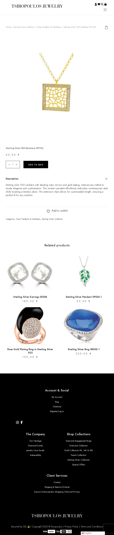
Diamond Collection (78, 445)
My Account (57, 397)
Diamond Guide (35, 445)
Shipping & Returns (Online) (57, 487)
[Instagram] (17, 422)
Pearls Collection (78, 455)
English (86, 533)
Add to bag (35, 164)
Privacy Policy (71, 526)
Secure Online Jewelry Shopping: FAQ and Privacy (57, 491)
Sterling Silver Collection (23, 27)
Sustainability (35, 455)
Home (8, 27)
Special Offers (78, 464)
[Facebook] (22, 422)
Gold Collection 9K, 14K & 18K (78, 450)
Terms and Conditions (92, 526)
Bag (57, 401)
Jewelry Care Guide (35, 450)
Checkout (57, 406)
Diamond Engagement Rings (78, 440)
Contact (57, 482)
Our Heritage (35, 440)
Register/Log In (57, 411)
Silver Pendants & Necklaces (49, 27)
